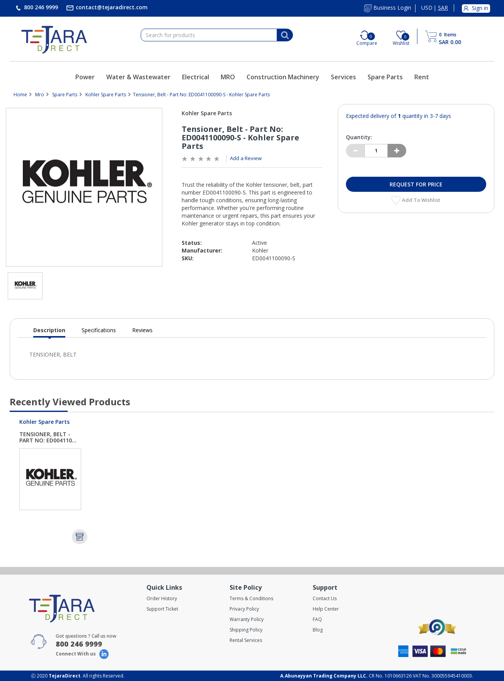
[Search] (285, 35)
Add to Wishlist (421, 199)
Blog (318, 629)
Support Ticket (162, 609)
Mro (39, 94)
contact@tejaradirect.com (111, 7)
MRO (228, 77)
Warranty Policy (247, 619)
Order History (161, 598)
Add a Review (246, 158)
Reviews (142, 330)
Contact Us (325, 598)
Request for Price (416, 184)
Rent (421, 77)
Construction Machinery (283, 77)
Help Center (326, 609)
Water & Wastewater (138, 77)
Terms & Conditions (251, 598)
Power (85, 77)
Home (20, 94)
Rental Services (246, 640)
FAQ (317, 619)
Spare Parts (385, 77)
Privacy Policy (244, 609)
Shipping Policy (246, 629)
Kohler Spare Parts (105, 94)
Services (343, 77)
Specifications (99, 330)
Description (49, 332)
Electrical (195, 77)
